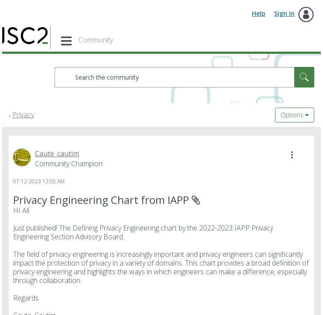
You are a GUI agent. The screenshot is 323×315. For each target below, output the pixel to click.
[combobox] (184, 77)
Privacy (23, 114)
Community (96, 40)
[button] (292, 155)
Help (258, 13)
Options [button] (292, 115)
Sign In (284, 13)
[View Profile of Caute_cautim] (57, 153)
